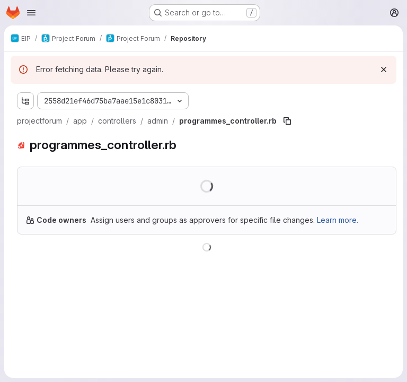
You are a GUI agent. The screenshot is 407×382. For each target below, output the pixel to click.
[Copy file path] (287, 120)
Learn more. (337, 219)
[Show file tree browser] (25, 100)
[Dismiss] (383, 69)
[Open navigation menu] (31, 12)
